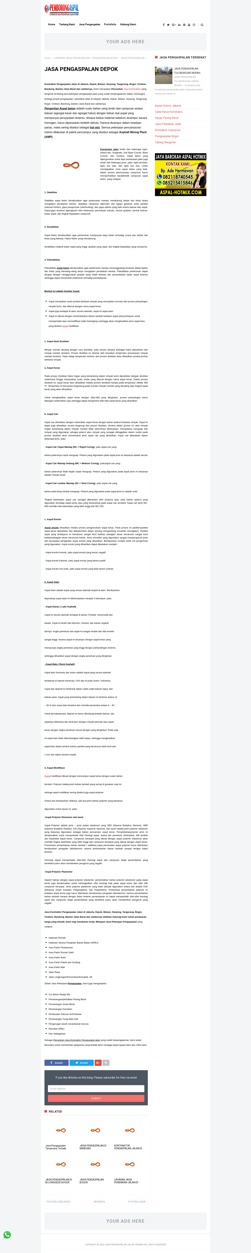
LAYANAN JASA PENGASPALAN (72, 58)
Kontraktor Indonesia (167, 130)
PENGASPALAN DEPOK (104, 58)
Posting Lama (137, 1201)
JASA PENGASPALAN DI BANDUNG (93, 1147)
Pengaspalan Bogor (167, 136)
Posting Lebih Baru (59, 1201)
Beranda (99, 1201)
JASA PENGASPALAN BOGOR (92, 1181)
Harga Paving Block (167, 118)
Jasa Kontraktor (132, 89)
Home (47, 58)
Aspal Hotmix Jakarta (168, 105)
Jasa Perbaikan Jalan (168, 124)
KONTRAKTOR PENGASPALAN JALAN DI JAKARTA (128, 1148)
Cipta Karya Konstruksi (168, 111)
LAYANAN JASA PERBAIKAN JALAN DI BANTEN (126, 1182)
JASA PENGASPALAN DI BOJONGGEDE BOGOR (58, 1181)
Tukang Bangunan (165, 142)
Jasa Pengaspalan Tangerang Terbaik (55, 1147)
